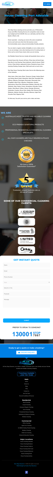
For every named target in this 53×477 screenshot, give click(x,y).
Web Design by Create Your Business (27, 466)
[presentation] (15, 313)
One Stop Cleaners (19, 464)
